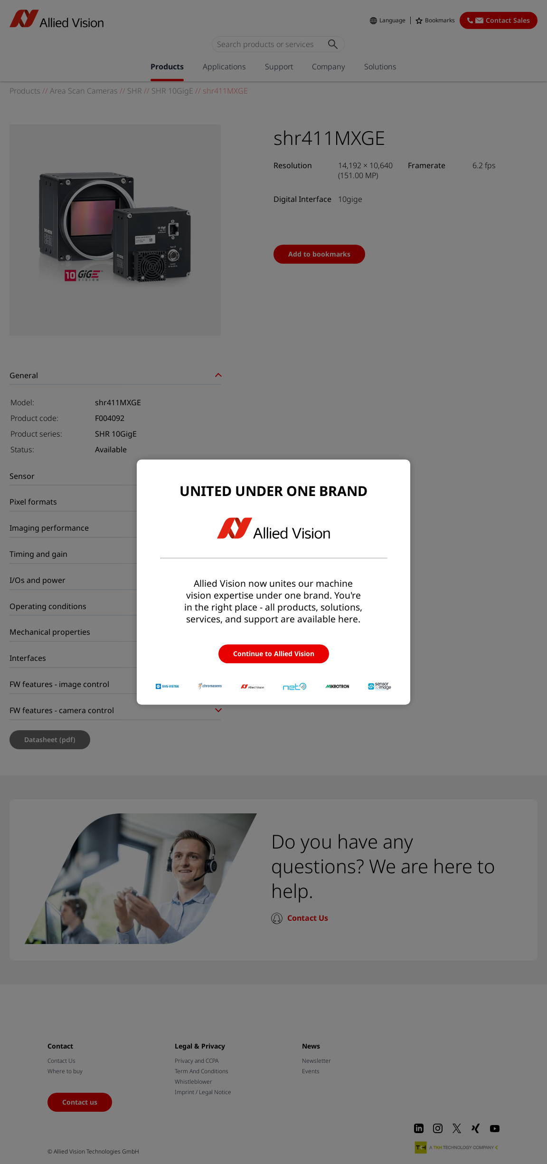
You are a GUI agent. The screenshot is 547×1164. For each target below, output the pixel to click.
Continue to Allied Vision (273, 653)
